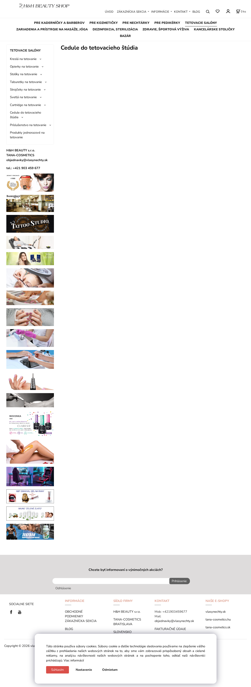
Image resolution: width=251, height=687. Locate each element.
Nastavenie (84, 670)
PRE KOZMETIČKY (103, 23)
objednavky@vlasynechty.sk (174, 620)
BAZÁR (125, 36)
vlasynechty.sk (216, 610)
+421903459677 (174, 610)
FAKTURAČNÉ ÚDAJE (170, 628)
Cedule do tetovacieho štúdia (25, 114)
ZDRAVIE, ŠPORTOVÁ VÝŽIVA (166, 29)
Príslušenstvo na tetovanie (28, 125)
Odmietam (110, 670)
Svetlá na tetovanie (23, 97)
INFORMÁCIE (160, 12)
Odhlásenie (63, 587)
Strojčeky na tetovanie (25, 89)
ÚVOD (109, 12)
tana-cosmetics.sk (218, 626)
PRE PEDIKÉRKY (167, 23)
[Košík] (241, 12)
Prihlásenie (177, 581)
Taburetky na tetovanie (26, 82)
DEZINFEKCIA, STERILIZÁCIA (115, 29)
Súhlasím (57, 670)
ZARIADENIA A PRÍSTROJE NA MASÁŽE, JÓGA (52, 29)
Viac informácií (74, 660)
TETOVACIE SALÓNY (201, 23)
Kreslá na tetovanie (23, 59)
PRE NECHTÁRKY (136, 23)
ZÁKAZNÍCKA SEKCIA (131, 12)
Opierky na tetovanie (24, 66)
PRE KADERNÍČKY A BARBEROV (59, 23)
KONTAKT (181, 12)
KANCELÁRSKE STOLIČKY (214, 29)
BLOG (196, 12)
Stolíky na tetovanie (23, 74)
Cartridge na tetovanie (25, 105)
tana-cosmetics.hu (218, 618)
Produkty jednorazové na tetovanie (27, 134)
